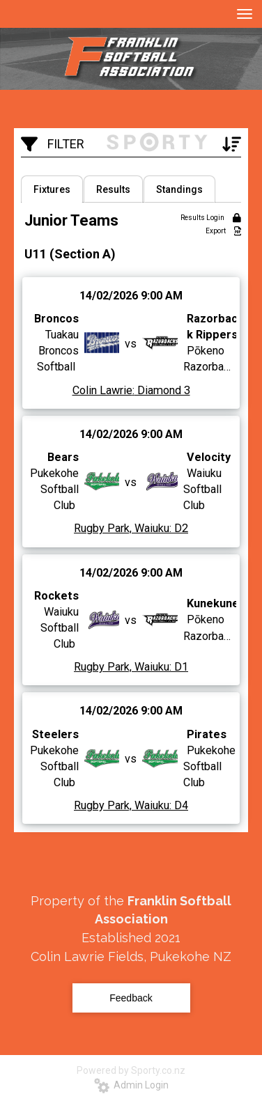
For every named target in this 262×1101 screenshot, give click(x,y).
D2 (179, 529)
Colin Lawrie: (103, 390)
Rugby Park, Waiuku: (122, 529)
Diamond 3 (162, 390)
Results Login (210, 217)
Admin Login (131, 1085)
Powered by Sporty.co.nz (131, 1070)
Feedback (130, 998)
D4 (179, 805)
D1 (179, 667)
